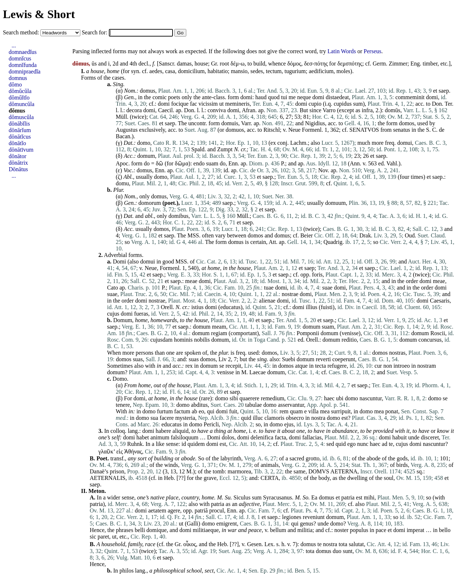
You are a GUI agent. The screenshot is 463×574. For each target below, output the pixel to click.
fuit (233, 411)
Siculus (241, 497)
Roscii (437, 333)
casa (170, 71)
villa (313, 411)
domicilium (191, 71)
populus (359, 530)
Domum (122, 320)
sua (154, 418)
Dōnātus (18, 169)
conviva (217, 110)
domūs (392, 110)
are (179, 353)
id (226, 170)
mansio (239, 71)
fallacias (312, 437)
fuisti (327, 307)
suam (212, 163)
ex (273, 143)
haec (329, 398)
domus (148, 91)
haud (261, 97)
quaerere (249, 398)
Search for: (95, 32)
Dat (128, 143)
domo (143, 143)
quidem (196, 444)
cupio (315, 104)
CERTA (269, 478)
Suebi (288, 359)
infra (367, 110)
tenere (123, 405)
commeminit (410, 97)
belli (140, 530)
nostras (397, 353)
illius (311, 307)
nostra (318, 418)
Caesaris (440, 300)
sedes (256, 71)
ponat (391, 411)
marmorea (239, 471)
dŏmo (15, 84)
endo (199, 163)
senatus (401, 130)
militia (305, 530)
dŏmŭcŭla (20, 91)
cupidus (343, 104)
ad (384, 444)
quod (274, 97)
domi (246, 97)
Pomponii (308, 333)
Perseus (372, 51)
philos (126, 570)
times (417, 177)
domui (404, 143)
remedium (272, 398)
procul (216, 510)
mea (325, 411)
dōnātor (17, 156)
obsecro (295, 418)
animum (159, 437)
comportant (243, 333)
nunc (362, 444)
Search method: (22, 32)
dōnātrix (18, 163)
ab (194, 411)
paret (103, 536)
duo (337, 551)
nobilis (202, 340)
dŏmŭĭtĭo (19, 97)
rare (205, 398)
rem (284, 411)
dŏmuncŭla (21, 104)
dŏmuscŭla (21, 117)
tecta (320, 366)
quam (296, 411)
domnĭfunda (23, 65)
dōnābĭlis (19, 124)
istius (197, 307)
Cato (112, 287)
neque (304, 97)
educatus (230, 307)
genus (306, 523)
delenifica (262, 437)
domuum (335, 203)
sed (330, 444)
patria (347, 497)
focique (179, 104)
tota (343, 544)
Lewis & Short (39, 14)
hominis (183, 340)
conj (282, 143)
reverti (323, 359)
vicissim (208, 104)
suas (138, 359)
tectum (274, 71)
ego (351, 444)
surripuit (341, 411)
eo (201, 411)
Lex (268, 544)
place (172, 497)
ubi (339, 398)
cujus (113, 314)
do (147, 163)
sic (93, 536)
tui (284, 97)
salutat (356, 544)
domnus (18, 78)
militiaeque (206, 530)
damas (184, 63)
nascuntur (371, 398)
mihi (369, 497)
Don (437, 104)
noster (341, 530)
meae (191, 281)
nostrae (290, 294)
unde (414, 437)
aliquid (180, 431)
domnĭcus (20, 58)
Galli (192, 523)
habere (163, 431)
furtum (165, 411)
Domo (119, 379)
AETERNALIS (108, 478)
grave (210, 478)
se (221, 366)
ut (221, 104)
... (14, 45)
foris (317, 274)
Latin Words (341, 51)
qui (210, 411)
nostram (426, 366)
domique (156, 530)
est (344, 418)
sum (358, 104)
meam (219, 327)
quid (246, 418)
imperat (415, 530)
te (391, 444)
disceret (430, 437)
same (300, 471)
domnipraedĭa (25, 71)
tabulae (253, 405)
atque (301, 366)
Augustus (126, 130)
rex (188, 366)
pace (380, 530)
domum (146, 156)
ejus (289, 424)
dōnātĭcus (20, 137)
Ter (448, 104)
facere (167, 418)
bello (445, 530)
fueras (141, 314)
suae (327, 287)
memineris (237, 104)
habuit (399, 437)
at (150, 398)
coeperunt (343, 359)
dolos (228, 437)
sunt (348, 551)
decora (134, 110)
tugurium (295, 71)
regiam (219, 333)
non (387, 366)
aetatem (157, 510)
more (377, 143)
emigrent (226, 523)
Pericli (211, 424)
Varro (329, 110)
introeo (402, 366)
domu (122, 183)
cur (378, 366)
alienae (267, 300)
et (435, 91)
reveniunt (313, 517)
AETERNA (343, 471)
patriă (201, 510)
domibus (178, 216)
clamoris (274, 418)
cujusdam (161, 340)
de (441, 130)
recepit (234, 366)
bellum (278, 530)
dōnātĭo (17, 143)
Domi (119, 261)
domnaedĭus (23, 52)
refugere (337, 366)
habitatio (218, 71)
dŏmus (17, 110)
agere (173, 510)
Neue (294, 130)
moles (343, 71)
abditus (199, 405)
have (202, 431)
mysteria (185, 418)
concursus (430, 340)
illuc (258, 418)
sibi (234, 398)
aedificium (321, 71)
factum (182, 411)
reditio (349, 340)
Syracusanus (277, 497)
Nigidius (315, 123)
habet (142, 437)
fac (193, 104)
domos (407, 123)
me (292, 97)
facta (280, 437)
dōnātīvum (21, 150)
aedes (155, 71)
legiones (291, 517)
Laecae (257, 372)
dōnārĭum (20, 130)
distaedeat (337, 97)
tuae (269, 287)
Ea (314, 497)
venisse (349, 333)
